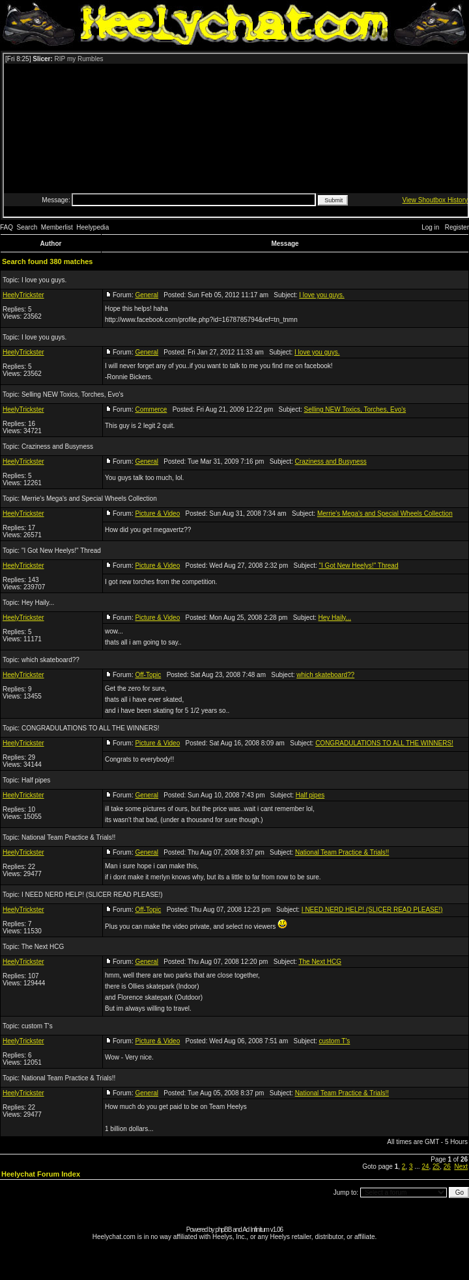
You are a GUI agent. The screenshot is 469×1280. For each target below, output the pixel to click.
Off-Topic (148, 674)
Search (27, 227)
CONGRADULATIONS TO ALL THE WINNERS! (90, 728)
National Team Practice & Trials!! (68, 837)
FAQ (6, 227)
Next (461, 1166)
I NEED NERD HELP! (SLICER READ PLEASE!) (92, 894)
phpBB (223, 1229)
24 (425, 1166)
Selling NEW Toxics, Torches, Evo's (72, 394)
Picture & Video (157, 513)
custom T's (37, 1026)
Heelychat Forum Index (40, 1174)
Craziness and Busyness (57, 446)
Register (457, 227)
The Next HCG (42, 946)
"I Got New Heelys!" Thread (61, 550)
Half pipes (35, 780)
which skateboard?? (50, 659)
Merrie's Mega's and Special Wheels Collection (89, 498)
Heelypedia (92, 227)
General (146, 295)
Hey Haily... (37, 602)
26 (447, 1166)
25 (436, 1166)
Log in (430, 227)
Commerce (151, 409)
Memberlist (57, 227)
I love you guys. (43, 280)
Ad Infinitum (255, 1229)
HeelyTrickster (23, 295)
